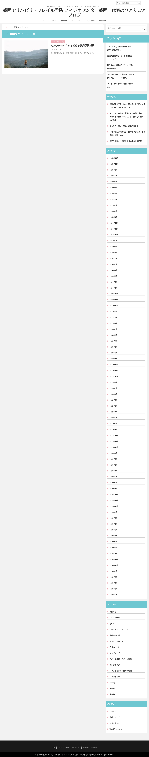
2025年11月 (114, 158)
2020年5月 (114, 465)
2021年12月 (114, 435)
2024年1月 (114, 288)
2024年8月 (114, 247)
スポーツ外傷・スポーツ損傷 (121, 659)
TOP (44, 21)
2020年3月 (114, 477)
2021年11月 (114, 441)
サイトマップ (77, 21)
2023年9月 (114, 312)
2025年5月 (114, 193)
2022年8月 (114, 388)
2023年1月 (114, 359)
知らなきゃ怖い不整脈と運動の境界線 (124, 126)
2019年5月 (114, 530)
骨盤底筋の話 (115, 635)
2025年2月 (114, 211)
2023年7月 (114, 323)
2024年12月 (114, 223)
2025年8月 (114, 176)
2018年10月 (114, 565)
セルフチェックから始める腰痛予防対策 (72, 45)
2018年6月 (114, 589)
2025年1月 (114, 217)
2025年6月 (114, 188)
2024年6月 (114, 258)
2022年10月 (114, 376)
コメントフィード (116, 723)
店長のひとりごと (58, 42)
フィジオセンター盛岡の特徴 (121, 671)
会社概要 (103, 21)
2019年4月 (114, 536)
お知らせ (113, 612)
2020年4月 (114, 471)
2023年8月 (114, 317)
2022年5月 (114, 406)
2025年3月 (114, 205)
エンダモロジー (115, 665)
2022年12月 (114, 365)
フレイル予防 (115, 618)
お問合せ (90, 21)
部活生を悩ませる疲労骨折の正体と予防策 (126, 141)
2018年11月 (114, 559)
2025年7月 (114, 182)
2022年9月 (114, 382)
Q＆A (112, 624)
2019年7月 (114, 518)
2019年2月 (114, 548)
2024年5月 (114, 264)
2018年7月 (114, 583)
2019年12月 (114, 494)
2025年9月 (114, 170)
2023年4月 (114, 341)
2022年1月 (114, 430)
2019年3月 (114, 542)
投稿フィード (115, 717)
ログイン (113, 711)
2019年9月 (114, 512)
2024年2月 (114, 282)
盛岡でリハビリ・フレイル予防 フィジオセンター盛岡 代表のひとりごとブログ (74, 12)
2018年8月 (114, 577)
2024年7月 (114, 252)
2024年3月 (114, 276)
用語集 (112, 688)
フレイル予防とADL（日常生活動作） (120, 85)
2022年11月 (114, 371)
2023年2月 (114, 353)
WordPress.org (116, 729)
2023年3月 (114, 347)
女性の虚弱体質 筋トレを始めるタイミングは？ (120, 57)
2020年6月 (114, 459)
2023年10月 (114, 306)
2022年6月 (114, 400)
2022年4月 (114, 412)
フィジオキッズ (115, 677)
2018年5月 (114, 595)
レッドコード (115, 653)
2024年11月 (114, 229)
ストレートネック (116, 641)
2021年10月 (114, 447)
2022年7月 (114, 394)
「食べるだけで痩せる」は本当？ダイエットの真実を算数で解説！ (127, 133)
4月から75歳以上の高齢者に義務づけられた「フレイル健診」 (120, 76)
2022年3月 (114, 418)
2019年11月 (114, 500)
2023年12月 (114, 294)
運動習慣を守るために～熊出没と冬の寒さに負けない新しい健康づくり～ (127, 105)
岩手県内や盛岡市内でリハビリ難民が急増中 (120, 66)
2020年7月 (114, 453)
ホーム (9, 27)
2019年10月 (114, 506)
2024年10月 (114, 235)
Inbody (64, 21)
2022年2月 (114, 424)
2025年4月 (114, 199)
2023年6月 (114, 329)
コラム (53, 21)
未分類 (112, 694)
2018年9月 (114, 571)
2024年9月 (114, 241)
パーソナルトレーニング (119, 629)
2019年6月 (114, 524)
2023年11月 (114, 300)
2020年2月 (114, 483)
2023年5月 (114, 335)
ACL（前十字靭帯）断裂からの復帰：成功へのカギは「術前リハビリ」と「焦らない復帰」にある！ (127, 116)
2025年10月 (114, 164)
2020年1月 (114, 489)
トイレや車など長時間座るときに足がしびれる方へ (120, 48)
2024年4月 (114, 270)
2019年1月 (114, 553)
